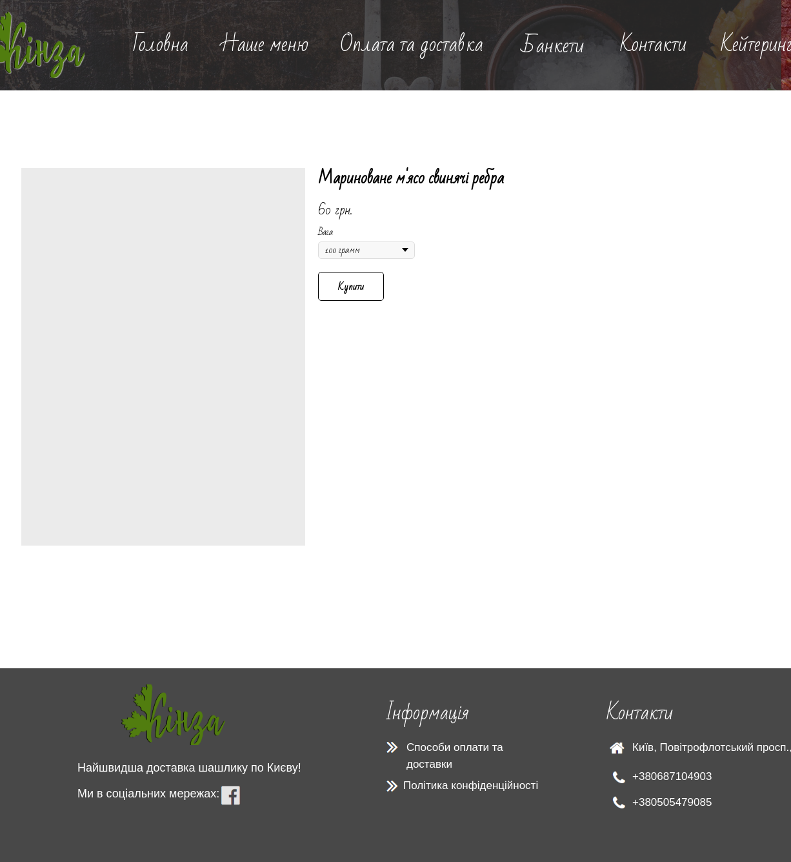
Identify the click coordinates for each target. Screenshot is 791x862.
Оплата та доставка (411, 44)
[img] (173, 714)
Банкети (552, 45)
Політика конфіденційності (470, 785)
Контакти (653, 44)
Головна (160, 44)
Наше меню (264, 44)
